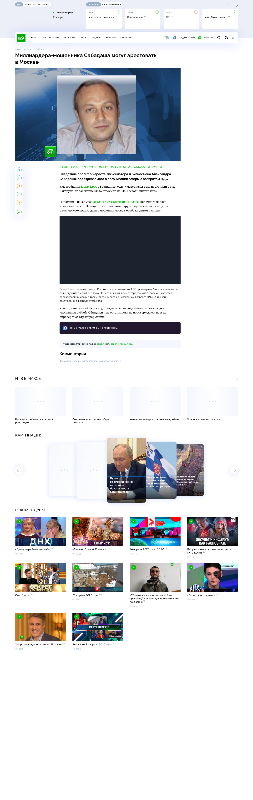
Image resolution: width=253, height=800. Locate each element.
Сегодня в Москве (184, 37)
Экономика (205, 37)
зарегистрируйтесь (121, 344)
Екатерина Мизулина (83, 167)
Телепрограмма (50, 37)
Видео (96, 37)
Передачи (110, 37)
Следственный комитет (148, 167)
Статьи (84, 37)
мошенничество (121, 167)
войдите (101, 344)
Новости (69, 37)
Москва (103, 167)
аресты (64, 167)
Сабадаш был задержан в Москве (115, 202)
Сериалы (126, 37)
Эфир (33, 37)
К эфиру (58, 17)
